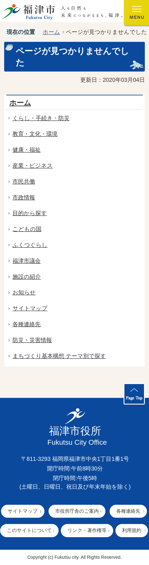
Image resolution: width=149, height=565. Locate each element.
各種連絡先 (27, 324)
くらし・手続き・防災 (41, 118)
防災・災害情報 (32, 340)
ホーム (51, 32)
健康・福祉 (27, 149)
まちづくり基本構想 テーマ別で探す (59, 356)
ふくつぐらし (30, 245)
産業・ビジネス (33, 165)
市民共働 (24, 181)
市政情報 (24, 197)
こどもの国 (27, 229)
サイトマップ (30, 308)
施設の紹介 (27, 276)
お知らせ (24, 292)
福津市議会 (27, 261)
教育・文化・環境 (35, 134)
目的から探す (30, 213)
